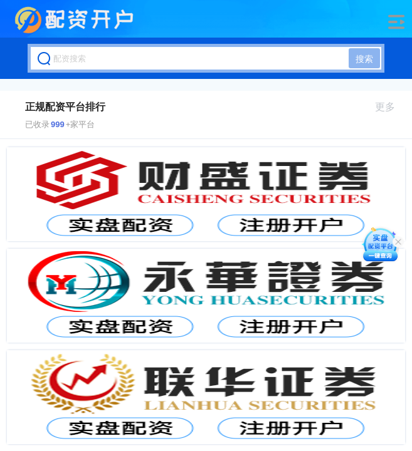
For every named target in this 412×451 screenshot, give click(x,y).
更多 (390, 106)
